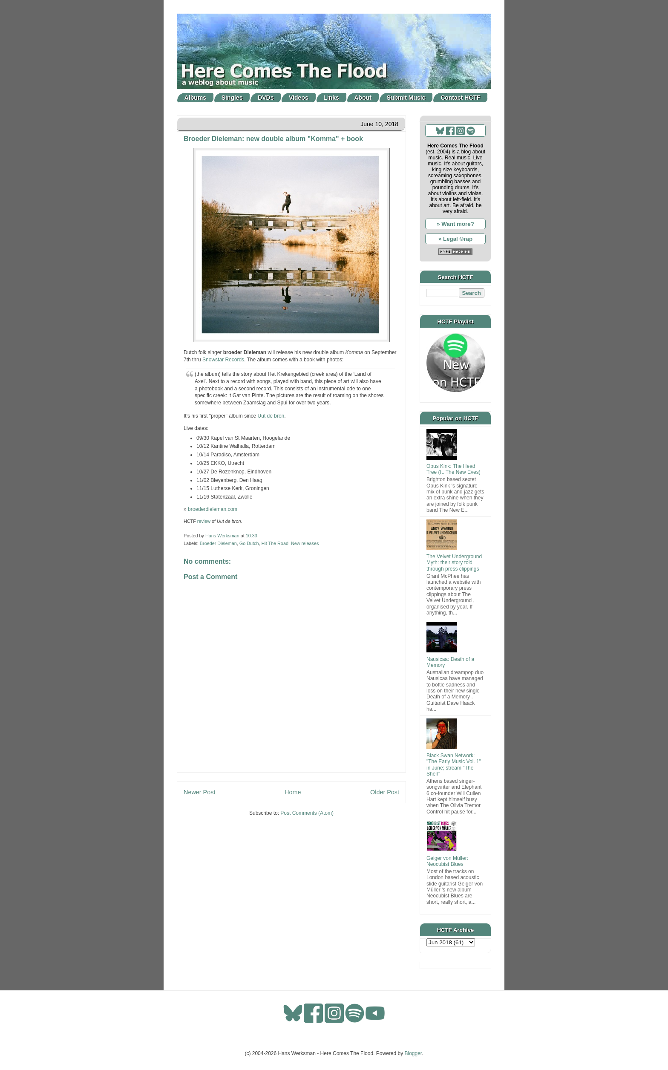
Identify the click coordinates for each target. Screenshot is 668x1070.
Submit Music (406, 97)
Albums (195, 97)
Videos (298, 97)
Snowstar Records (223, 360)
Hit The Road (274, 543)
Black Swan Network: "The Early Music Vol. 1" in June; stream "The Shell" (453, 765)
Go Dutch (249, 543)
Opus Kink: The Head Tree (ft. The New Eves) (453, 469)
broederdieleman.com (212, 509)
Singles (232, 97)
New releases (305, 543)
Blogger (413, 1053)
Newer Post (199, 792)
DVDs (266, 97)
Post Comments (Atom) (307, 813)
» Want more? (455, 224)
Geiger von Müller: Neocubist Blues (447, 861)
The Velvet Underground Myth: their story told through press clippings (454, 563)
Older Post (384, 792)
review (203, 521)
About (362, 97)
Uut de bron (271, 416)
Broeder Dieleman (218, 543)
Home (293, 792)
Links (331, 97)
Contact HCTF (460, 97)
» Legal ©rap (455, 239)
